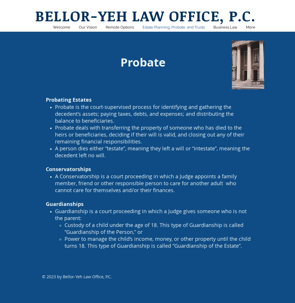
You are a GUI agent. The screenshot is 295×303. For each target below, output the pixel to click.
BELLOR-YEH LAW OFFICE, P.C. (145, 15)
